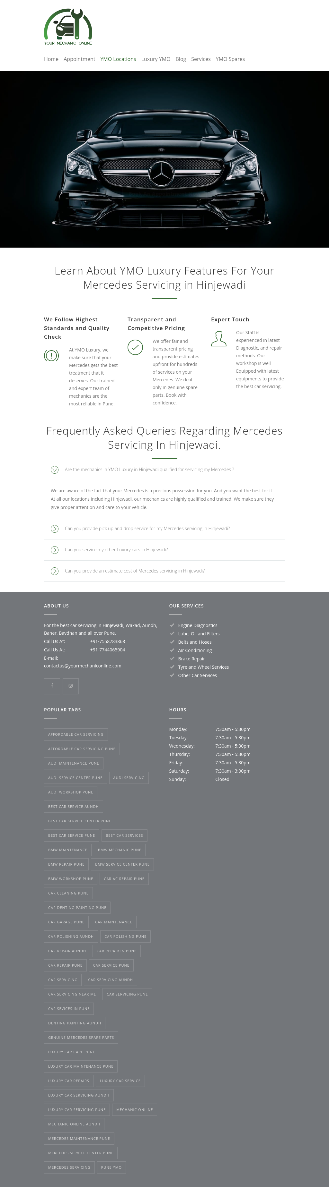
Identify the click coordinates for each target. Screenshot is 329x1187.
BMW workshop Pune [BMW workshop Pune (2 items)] (70, 878)
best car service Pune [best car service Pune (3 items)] (71, 835)
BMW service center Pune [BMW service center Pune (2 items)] (122, 864)
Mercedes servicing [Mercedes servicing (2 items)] (69, 1167)
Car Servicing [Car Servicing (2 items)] (62, 979)
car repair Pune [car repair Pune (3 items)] (65, 965)
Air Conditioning (195, 650)
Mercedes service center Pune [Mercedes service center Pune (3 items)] (80, 1152)
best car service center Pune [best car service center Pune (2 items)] (79, 820)
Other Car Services (197, 675)
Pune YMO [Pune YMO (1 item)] (111, 1167)
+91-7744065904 (107, 650)
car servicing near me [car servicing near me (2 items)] (72, 994)
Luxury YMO (156, 59)
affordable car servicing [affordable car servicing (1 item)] (76, 734)
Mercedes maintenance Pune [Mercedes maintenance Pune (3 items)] (79, 1138)
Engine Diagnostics (198, 625)
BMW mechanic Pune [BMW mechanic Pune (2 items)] (119, 849)
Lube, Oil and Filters (199, 634)
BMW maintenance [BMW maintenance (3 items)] (67, 849)
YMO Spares (230, 59)
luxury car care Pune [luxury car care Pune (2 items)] (71, 1051)
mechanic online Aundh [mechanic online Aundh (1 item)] (74, 1124)
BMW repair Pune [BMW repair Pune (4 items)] (66, 864)
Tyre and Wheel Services (203, 667)
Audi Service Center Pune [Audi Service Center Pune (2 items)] (75, 777)
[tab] (164, 469)
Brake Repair (191, 659)
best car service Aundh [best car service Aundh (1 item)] (73, 806)
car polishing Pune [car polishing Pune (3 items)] (125, 936)
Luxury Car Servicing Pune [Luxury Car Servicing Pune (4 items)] (77, 1109)
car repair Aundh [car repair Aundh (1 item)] (67, 950)
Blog (181, 59)
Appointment (79, 59)
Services (201, 59)
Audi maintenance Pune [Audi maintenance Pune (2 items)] (73, 763)
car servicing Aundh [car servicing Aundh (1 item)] (110, 979)
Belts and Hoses (195, 642)
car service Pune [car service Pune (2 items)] (111, 965)
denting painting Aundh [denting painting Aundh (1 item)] (74, 1023)
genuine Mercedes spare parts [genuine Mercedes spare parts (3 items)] (81, 1037)
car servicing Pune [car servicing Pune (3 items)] (127, 994)
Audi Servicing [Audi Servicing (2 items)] (129, 777)
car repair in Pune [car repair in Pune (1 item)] (117, 950)
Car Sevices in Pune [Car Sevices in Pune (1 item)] (69, 1008)
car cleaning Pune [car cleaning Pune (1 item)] (68, 893)
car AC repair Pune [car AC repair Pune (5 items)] (124, 878)
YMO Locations (118, 59)
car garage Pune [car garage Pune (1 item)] (66, 922)
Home (51, 59)
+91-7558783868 (107, 641)
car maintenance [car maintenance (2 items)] (113, 922)
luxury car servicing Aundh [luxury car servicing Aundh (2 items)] (79, 1095)
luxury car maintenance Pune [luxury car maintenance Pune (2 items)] (80, 1066)
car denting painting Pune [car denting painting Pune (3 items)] (77, 907)
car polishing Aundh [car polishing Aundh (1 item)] (71, 936)
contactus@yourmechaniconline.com (82, 666)
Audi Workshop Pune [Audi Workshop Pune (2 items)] (70, 792)
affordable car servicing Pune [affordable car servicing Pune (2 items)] (82, 748)
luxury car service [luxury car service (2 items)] (120, 1080)
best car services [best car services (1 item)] (124, 835)
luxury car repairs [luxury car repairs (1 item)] (68, 1080)
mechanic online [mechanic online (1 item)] (134, 1109)
